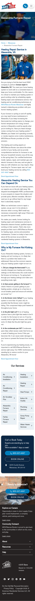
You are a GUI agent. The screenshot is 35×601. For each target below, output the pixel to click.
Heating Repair (23, 384)
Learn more (6, 520)
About (4, 541)
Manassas (11, 43)
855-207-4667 (17, 453)
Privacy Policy (9, 588)
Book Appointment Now (9, 176)
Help (4, 552)
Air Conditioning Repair (7, 388)
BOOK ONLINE (17, 459)
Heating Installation (24, 375)
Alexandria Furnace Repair (6, 408)
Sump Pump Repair (24, 417)
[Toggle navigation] (31, 6)
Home (3, 43)
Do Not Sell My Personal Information (15, 586)
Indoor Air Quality (23, 399)
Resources (6, 547)
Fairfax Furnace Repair (6, 419)
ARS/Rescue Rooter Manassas (12, 104)
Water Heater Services (25, 425)
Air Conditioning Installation (7, 376)
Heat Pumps (24, 392)
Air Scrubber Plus (7, 398)
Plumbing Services (23, 408)
